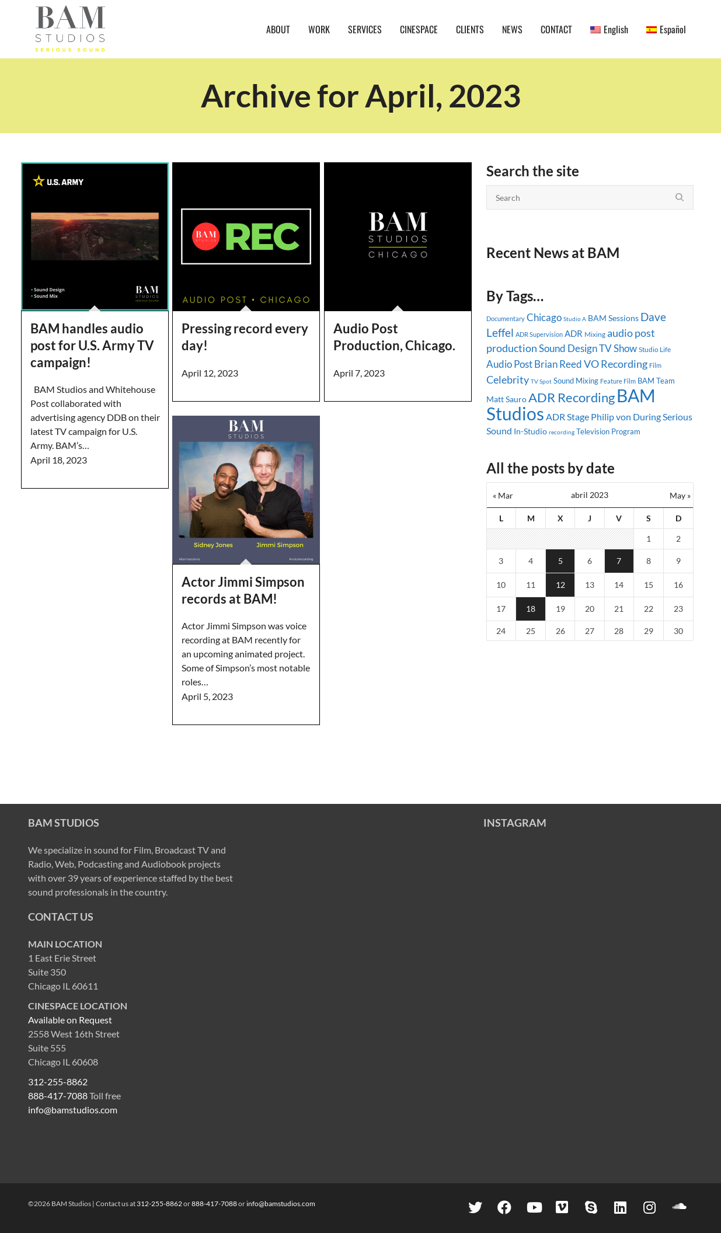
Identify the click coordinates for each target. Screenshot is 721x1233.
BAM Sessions (613, 318)
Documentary (505, 318)
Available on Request (70, 1019)
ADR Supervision (539, 334)
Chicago (544, 317)
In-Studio (530, 431)
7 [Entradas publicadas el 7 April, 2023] (618, 561)
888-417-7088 (58, 1095)
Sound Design (568, 348)
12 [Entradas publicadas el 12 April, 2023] (560, 585)
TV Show (618, 348)
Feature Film (618, 381)
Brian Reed (558, 364)
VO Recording (615, 363)
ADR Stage (567, 416)
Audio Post (509, 364)
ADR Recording (571, 397)
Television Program (608, 431)
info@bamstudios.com (72, 1109)
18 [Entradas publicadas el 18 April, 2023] (530, 609)
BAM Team (656, 380)
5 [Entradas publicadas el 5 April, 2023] (560, 561)
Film (655, 365)
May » (680, 495)
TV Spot (541, 381)
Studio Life (655, 349)
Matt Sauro (506, 399)
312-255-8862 (58, 1081)
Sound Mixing (575, 381)
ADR (574, 333)
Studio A (574, 318)
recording (561, 432)
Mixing (594, 334)
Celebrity (507, 379)
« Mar (503, 495)
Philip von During (626, 416)
